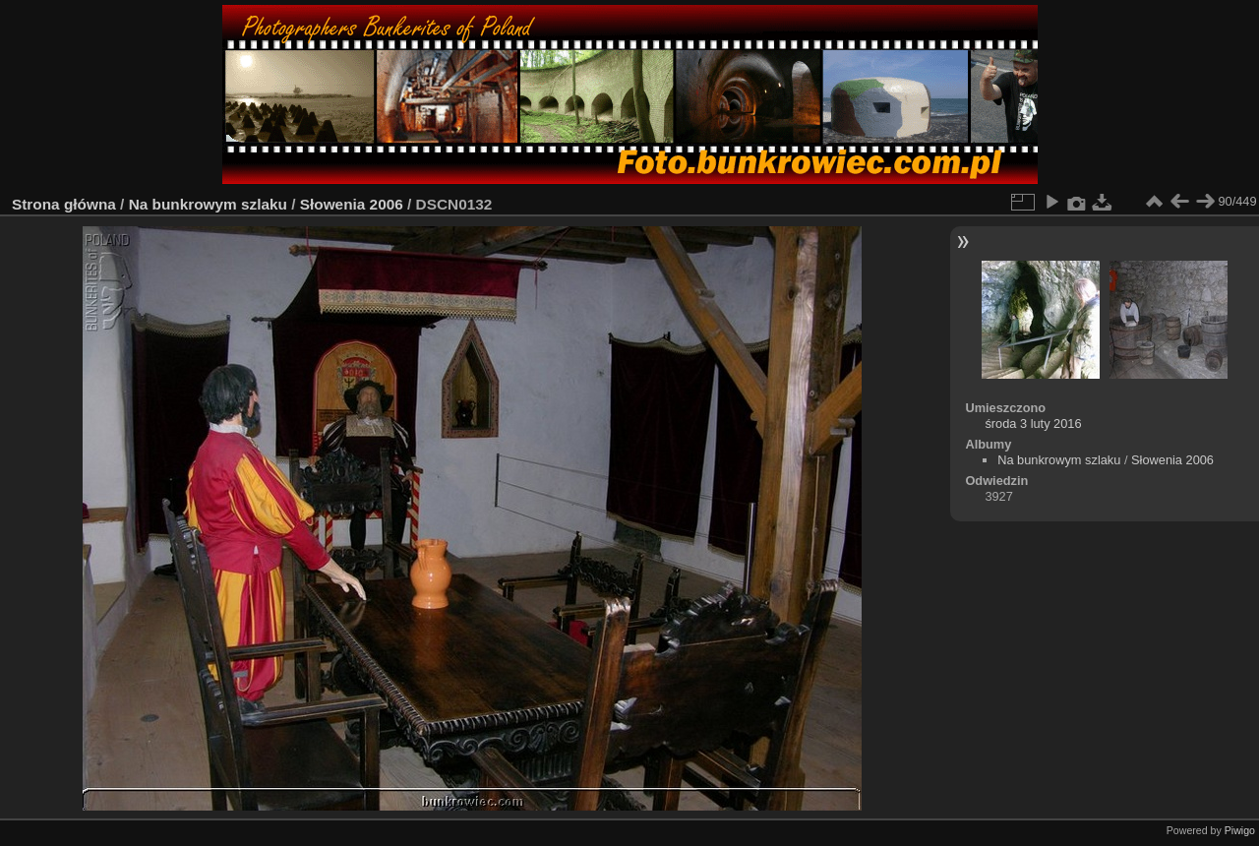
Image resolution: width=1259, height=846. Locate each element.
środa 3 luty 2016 (1033, 423)
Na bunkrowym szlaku (208, 204)
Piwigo (1240, 830)
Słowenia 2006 (351, 204)
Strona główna (64, 204)
